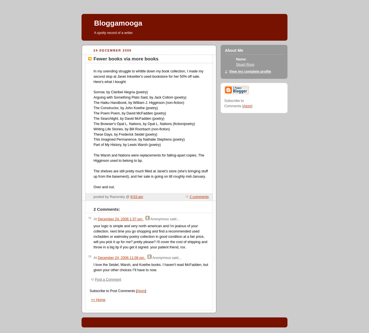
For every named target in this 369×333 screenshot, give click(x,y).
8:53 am (137, 197)
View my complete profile (250, 72)
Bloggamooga (118, 23)
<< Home (98, 300)
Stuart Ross (245, 65)
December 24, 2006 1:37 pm (120, 219)
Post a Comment (108, 279)
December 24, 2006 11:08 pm (121, 258)
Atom (141, 291)
